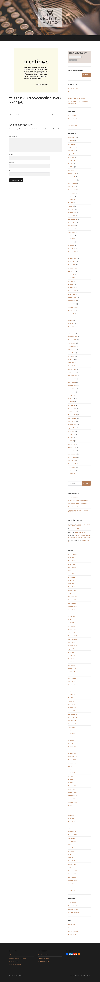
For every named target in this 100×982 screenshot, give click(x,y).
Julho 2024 (71, 157)
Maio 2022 (71, 242)
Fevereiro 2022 (72, 251)
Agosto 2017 (71, 428)
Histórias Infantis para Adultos (26, 38)
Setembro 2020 (72, 307)
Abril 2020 (71, 323)
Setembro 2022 (72, 229)
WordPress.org (72, 934)
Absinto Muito (18, 975)
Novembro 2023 (72, 183)
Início (11, 38)
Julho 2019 (71, 353)
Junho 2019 (71, 356)
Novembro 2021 (72, 261)
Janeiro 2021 (71, 294)
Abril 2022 (71, 245)
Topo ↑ (89, 975)
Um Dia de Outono (73, 88)
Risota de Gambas (44, 38)
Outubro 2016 (72, 460)
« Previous (15, 115)
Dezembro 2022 (72, 219)
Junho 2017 (71, 434)
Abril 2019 (71, 362)
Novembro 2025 (72, 137)
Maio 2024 (71, 163)
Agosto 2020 (71, 310)
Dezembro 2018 (72, 375)
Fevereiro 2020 (72, 330)
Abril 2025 (71, 141)
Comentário (13, 136)
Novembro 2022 (72, 222)
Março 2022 (71, 248)
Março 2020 (71, 326)
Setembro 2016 (72, 463)
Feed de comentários (73, 931)
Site (10, 171)
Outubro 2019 (72, 343)
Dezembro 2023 (72, 180)
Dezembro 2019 (72, 336)
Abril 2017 (71, 441)
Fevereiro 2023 (72, 212)
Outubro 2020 (72, 304)
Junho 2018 (71, 395)
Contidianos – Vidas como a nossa (47, 955)
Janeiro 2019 (71, 372)
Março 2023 (71, 209)
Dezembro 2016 (72, 454)
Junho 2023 (71, 199)
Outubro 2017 (72, 421)
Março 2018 (71, 405)
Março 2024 (71, 170)
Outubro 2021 (72, 264)
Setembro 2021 (72, 268)
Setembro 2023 (72, 189)
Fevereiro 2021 (72, 291)
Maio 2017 (71, 437)
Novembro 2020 (72, 300)
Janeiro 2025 (71, 147)
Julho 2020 (71, 313)
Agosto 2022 (71, 232)
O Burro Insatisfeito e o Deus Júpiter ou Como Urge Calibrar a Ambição (79, 536)
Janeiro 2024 (71, 176)
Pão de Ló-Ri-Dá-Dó (80, 532)
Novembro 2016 (72, 457)
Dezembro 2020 (72, 297)
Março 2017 (71, 444)
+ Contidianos (57, 38)
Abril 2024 (71, 167)
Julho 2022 (71, 235)
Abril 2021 (71, 284)
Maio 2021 (71, 281)
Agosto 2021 (71, 271)
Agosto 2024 (71, 154)
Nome (11, 154)
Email (11, 163)
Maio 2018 (71, 398)
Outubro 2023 (72, 186)
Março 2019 (71, 366)
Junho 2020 (71, 317)
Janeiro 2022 (71, 255)
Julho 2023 (71, 196)
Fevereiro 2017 (72, 447)
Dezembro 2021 (72, 258)
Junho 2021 (71, 277)
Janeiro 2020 (71, 333)
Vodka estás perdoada (72, 38)
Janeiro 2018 (71, 411)
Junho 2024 (71, 160)
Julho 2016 (71, 470)
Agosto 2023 (71, 193)
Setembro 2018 (72, 385)
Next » (57, 115)
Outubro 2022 (72, 225)
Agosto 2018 (71, 388)
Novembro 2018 (72, 379)
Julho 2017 (71, 431)
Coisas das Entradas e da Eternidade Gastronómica (78, 102)
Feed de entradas (72, 928)
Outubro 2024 (72, 150)
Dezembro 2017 (72, 415)
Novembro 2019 (72, 340)
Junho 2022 (71, 238)
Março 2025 (71, 144)
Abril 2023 (71, 206)
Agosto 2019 (71, 349)
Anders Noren (80, 975)
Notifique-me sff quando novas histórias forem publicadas (78, 53)
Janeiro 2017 (71, 450)
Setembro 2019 (72, 346)
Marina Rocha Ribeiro (43, 958)
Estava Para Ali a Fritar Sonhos (76, 98)
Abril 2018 (71, 401)
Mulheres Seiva (76, 529)
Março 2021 (71, 287)
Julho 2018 (71, 392)
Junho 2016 (71, 473)
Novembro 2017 (72, 418)
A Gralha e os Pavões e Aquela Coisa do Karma (79, 524)
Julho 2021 (71, 274)
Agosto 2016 (71, 467)
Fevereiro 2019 (72, 369)
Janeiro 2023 (71, 216)
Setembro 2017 (72, 424)
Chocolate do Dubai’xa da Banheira (77, 95)
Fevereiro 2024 (72, 173)
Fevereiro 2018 (72, 408)
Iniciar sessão (71, 924)
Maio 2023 (71, 202)
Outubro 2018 (72, 382)
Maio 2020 (71, 320)
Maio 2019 (71, 359)
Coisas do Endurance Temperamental (78, 91)
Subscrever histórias (43, 961)
